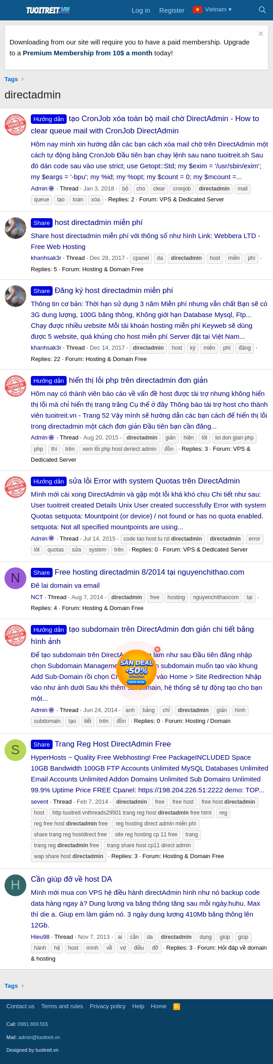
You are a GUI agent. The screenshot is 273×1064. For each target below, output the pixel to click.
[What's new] (244, 10)
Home (159, 1006)
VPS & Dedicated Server (192, 199)
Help (138, 1006)
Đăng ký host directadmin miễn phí (102, 290)
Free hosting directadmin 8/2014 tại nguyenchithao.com (137, 572)
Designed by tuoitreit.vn (32, 1050)
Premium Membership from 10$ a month (87, 53)
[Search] (262, 10)
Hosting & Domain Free (112, 269)
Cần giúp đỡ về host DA (71, 879)
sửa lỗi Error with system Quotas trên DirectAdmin (135, 481)
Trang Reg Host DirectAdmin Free (101, 744)
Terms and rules (62, 1006)
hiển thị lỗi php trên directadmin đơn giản (119, 380)
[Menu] (12, 10)
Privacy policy (108, 1006)
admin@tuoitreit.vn (39, 1037)
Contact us (20, 1006)
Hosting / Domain (208, 720)
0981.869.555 (33, 1024)
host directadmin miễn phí (87, 222)
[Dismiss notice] (259, 34)
